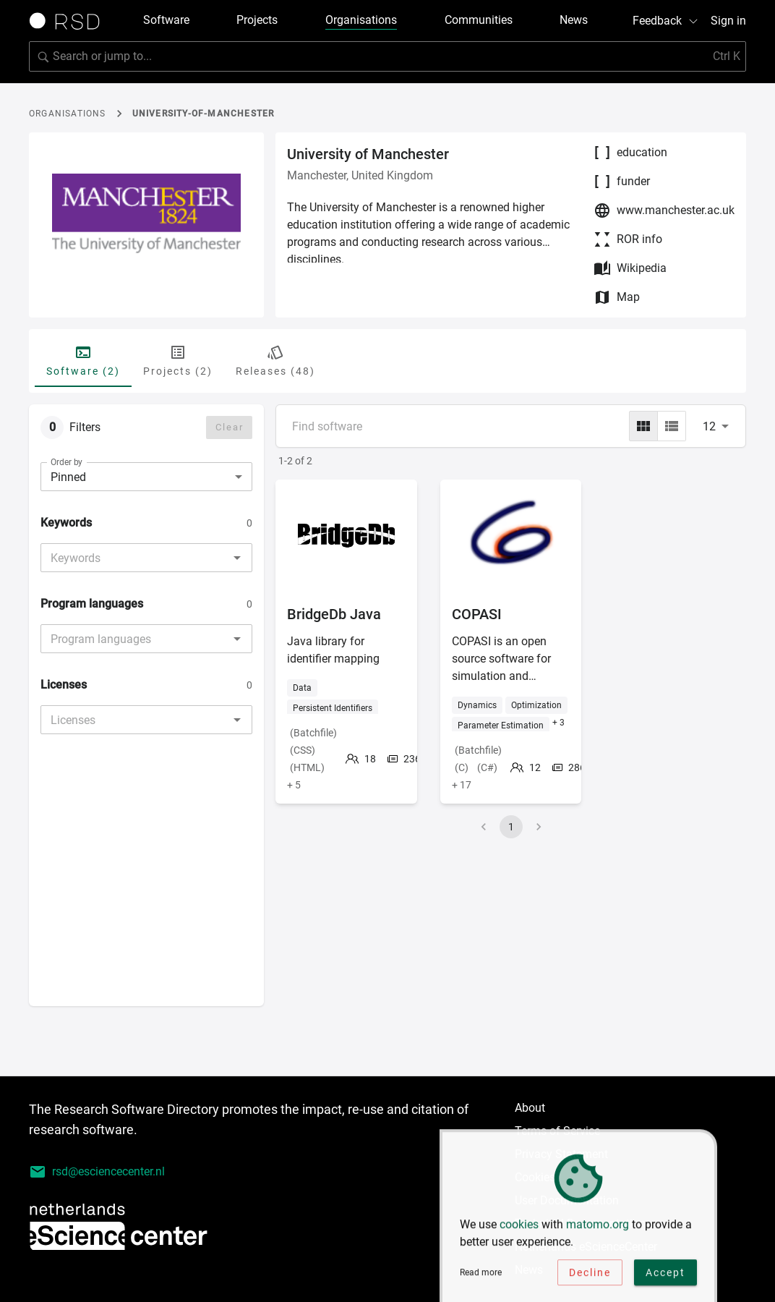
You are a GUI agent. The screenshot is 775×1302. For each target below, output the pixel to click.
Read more (481, 1275)
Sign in (728, 20)
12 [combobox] (709, 426)
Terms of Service (557, 1131)
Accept (665, 1275)
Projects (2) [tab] (178, 360)
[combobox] (134, 558)
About (530, 1108)
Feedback (666, 20)
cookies (519, 1227)
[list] (671, 426)
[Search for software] (387, 56)
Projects (257, 20)
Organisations (361, 20)
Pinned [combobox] (68, 477)
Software (166, 20)
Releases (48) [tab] (275, 360)
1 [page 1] (511, 827)
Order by (66, 462)
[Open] (237, 558)
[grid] (643, 426)
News (574, 20)
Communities (479, 20)
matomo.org (597, 1227)
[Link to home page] (69, 21)
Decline (590, 1275)
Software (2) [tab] (83, 360)
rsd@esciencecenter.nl (97, 1171)
